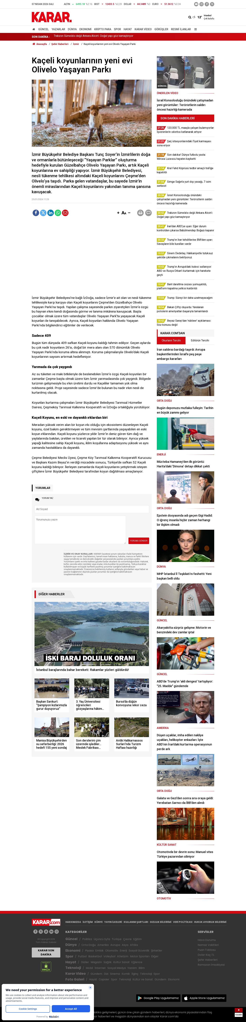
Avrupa (115, 945)
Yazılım (132, 968)
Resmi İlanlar (181, 29)
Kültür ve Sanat (143, 979)
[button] (118, 213)
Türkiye (116, 939)
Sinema (115, 974)
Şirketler (156, 951)
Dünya (72, 29)
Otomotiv (111, 951)
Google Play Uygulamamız (161, 998)
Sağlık (108, 962)
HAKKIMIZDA (73, 922)
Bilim (142, 968)
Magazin (96, 962)
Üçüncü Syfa (102, 939)
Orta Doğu (88, 945)
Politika (87, 939)
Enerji (123, 951)
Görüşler (161, 29)
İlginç (135, 974)
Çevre (127, 939)
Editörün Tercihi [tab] (200, 340)
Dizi (106, 974)
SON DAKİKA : (41, 36)
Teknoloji (73, 967)
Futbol (82, 956)
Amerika (103, 945)
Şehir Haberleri (207, 960)
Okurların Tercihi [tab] (171, 340)
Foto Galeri (74, 979)
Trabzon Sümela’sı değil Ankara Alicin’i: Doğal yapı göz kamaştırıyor (93, 36)
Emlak (99, 951)
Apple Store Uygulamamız (207, 998)
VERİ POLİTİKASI (182, 922)
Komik (126, 974)
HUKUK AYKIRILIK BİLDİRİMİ (210, 922)
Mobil (89, 968)
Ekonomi (85, 29)
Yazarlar (58, 29)
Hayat (128, 29)
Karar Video (143, 29)
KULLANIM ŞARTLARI (136, 922)
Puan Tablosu (207, 950)
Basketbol (95, 956)
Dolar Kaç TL (206, 955)
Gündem (96, 974)
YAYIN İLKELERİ (113, 922)
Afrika (134, 945)
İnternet (100, 968)
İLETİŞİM (88, 922)
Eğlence (136, 962)
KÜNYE (98, 922)
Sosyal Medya (116, 968)
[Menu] (194, 29)
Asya (125, 945)
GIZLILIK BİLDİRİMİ (160, 922)
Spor (117, 29)
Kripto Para (102, 29)
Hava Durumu (207, 940)
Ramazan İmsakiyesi (211, 965)
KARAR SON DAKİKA (46, 952)
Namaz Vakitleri (208, 945)
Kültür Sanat (121, 962)
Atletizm (122, 956)
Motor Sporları (139, 956)
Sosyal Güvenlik (139, 951)
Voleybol (109, 956)
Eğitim (137, 939)
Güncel (43, 29)
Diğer (155, 956)
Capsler (104, 979)
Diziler (85, 962)
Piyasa (89, 951)
